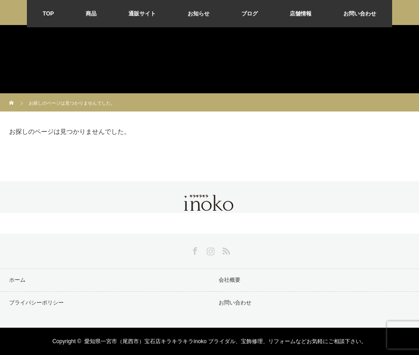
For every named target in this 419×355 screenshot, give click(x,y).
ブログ (249, 13)
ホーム (17, 280)
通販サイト (142, 13)
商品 (91, 13)
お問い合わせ (359, 13)
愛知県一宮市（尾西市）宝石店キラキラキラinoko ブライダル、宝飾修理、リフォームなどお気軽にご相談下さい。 (225, 341)
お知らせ (199, 13)
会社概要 (229, 280)
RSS (225, 249)
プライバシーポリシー (36, 302)
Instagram (209, 249)
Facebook (194, 249)
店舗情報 (301, 13)
